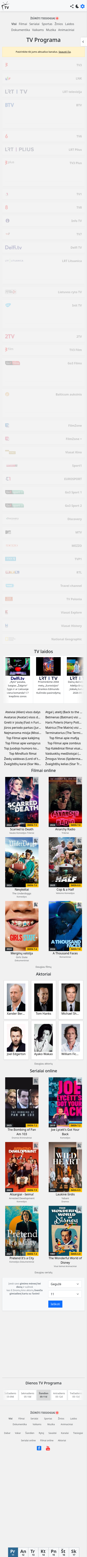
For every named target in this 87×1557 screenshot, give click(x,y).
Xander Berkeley (16, 1013)
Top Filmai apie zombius (64, 743)
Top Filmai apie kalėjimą (22, 738)
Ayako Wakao (43, 1054)
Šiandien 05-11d (43, 1395)
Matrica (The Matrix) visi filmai (65, 728)
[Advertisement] (43, 116)
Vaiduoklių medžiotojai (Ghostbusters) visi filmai (65, 754)
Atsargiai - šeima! (22, 1196)
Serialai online (28, 1440)
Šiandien (29, 1433)
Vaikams (38, 30)
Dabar (7, 1433)
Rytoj (41, 1433)
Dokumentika (20, 30)
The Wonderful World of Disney (65, 1260)
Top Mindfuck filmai (22, 754)
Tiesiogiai (78, 1433)
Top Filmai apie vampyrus (22, 743)
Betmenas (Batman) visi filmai (65, 717)
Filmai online (46, 1440)
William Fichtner (70, 1054)
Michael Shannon (70, 1013)
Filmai (23, 24)
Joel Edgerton (16, 1054)
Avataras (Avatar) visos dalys (23, 717)
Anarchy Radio (65, 829)
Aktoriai (62, 1440)
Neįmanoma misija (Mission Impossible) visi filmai (24, 733)
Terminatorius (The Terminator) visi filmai (65, 733)
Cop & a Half (65, 889)
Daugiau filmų (43, 966)
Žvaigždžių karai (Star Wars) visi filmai (24, 764)
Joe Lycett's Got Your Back (65, 1132)
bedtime (77, 6)
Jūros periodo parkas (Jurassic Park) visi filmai (24, 728)
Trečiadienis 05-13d (76, 1395)
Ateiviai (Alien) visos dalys (22, 712)
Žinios (59, 24)
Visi (14, 24)
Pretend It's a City (22, 1258)
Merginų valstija (22, 955)
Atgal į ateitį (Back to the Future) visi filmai (65, 712)
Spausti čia (64, 51)
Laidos (69, 24)
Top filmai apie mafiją (64, 738)
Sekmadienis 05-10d (27, 1395)
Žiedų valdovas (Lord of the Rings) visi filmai (24, 759)
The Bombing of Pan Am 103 (22, 1132)
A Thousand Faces (65, 953)
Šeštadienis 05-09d (10, 1395)
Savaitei (52, 1433)
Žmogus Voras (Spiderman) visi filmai (65, 759)
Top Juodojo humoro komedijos (24, 748)
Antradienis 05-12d (59, 1395)
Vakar (18, 1433)
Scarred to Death (21, 829)
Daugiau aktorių (43, 1063)
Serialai (34, 24)
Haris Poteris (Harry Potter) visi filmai (65, 722)
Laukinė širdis (65, 1196)
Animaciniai (66, 30)
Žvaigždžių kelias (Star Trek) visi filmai (65, 764)
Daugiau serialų (43, 1272)
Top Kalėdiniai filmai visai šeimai (65, 748)
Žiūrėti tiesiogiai (42, 18)
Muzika (51, 30)
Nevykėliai (22, 891)
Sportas (47, 24)
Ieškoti (55, 1304)
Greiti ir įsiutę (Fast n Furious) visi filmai (24, 722)
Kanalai (65, 1433)
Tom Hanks (43, 1013)
